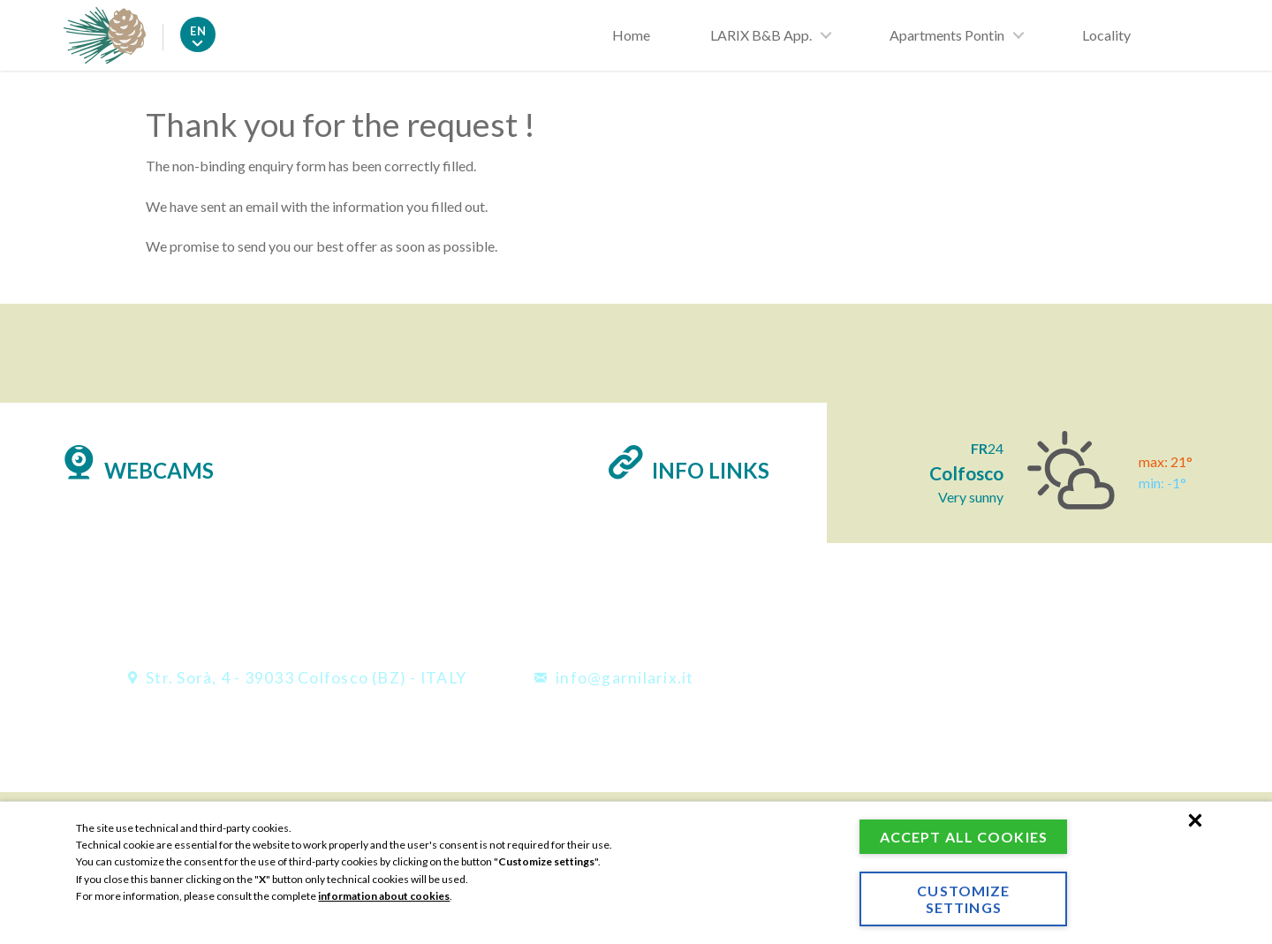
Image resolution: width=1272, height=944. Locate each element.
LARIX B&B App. (761, 34)
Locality (1106, 34)
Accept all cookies (960, 828)
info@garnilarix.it (613, 677)
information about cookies (384, 879)
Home (631, 34)
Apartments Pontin (947, 34)
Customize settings (960, 899)
